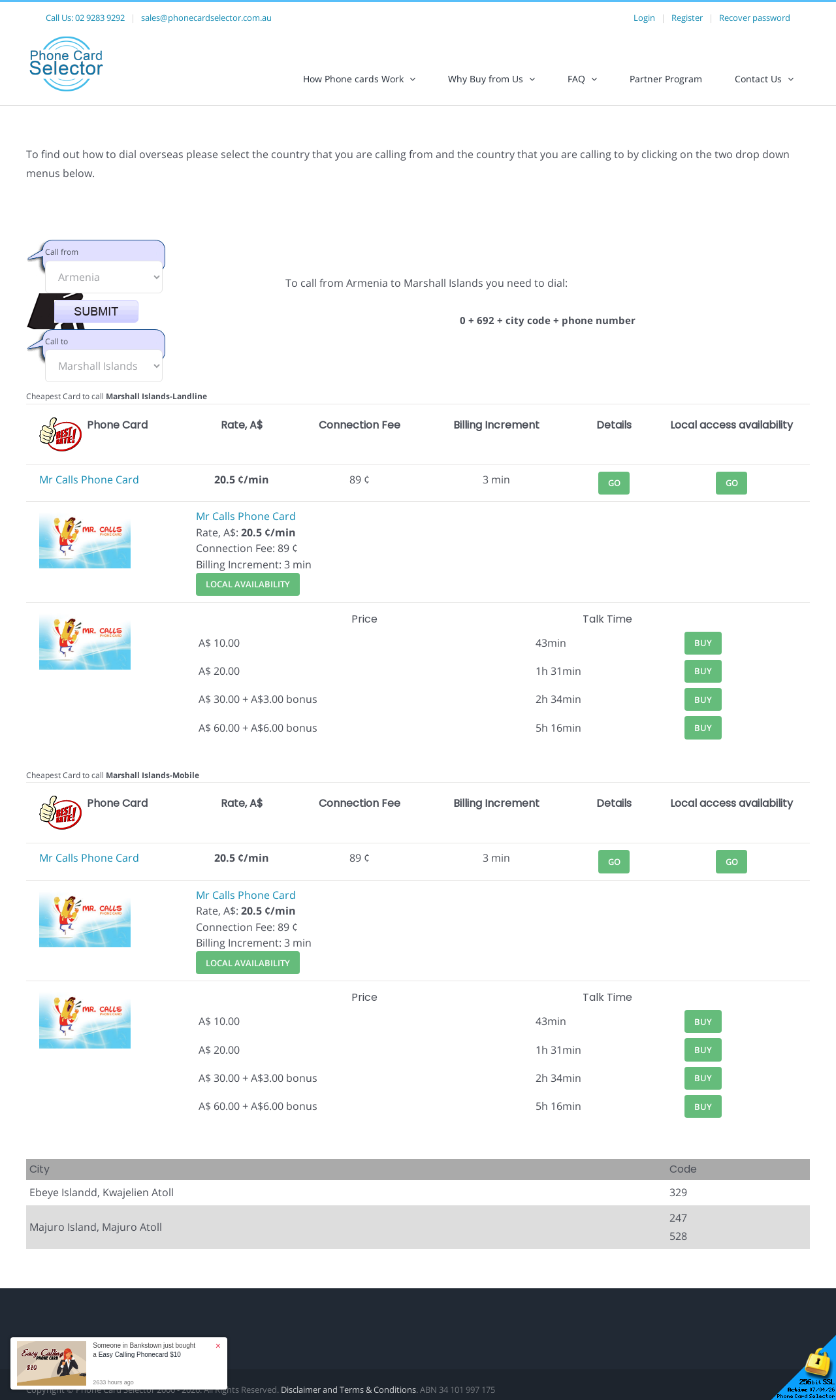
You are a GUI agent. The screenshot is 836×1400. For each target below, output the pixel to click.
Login (644, 18)
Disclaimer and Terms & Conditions (348, 1389)
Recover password (754, 18)
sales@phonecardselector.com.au (206, 18)
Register (687, 18)
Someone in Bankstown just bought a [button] (144, 1350)
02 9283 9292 (100, 18)
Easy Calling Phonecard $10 (140, 1354)
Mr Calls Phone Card (89, 479)
